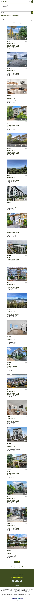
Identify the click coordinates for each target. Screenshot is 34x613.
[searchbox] (16, 10)
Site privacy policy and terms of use (17, 603)
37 (25, 226)
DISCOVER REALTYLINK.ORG (17, 571)
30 (25, 467)
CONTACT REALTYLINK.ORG (17, 577)
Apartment (15, 15)
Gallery (1, 20)
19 (25, 199)
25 (25, 413)
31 (25, 119)
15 (25, 65)
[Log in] (32, 1)
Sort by (30, 20)
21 (25, 279)
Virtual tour (19, 119)
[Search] (29, 2)
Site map (17, 585)
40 (25, 145)
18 (25, 306)
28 (25, 38)
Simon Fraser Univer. (5, 15)
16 (25, 172)
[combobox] (17, 10)
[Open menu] (1, 1)
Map (3, 20)
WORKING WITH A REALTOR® (17, 574)
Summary (6, 20)
